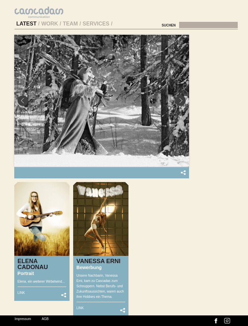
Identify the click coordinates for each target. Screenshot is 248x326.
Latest (26, 23)
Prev (23, 100)
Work (49, 23)
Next (180, 100)
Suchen (169, 25)
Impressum (23, 319)
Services (96, 23)
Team (70, 23)
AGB (45, 319)
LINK (21, 293)
